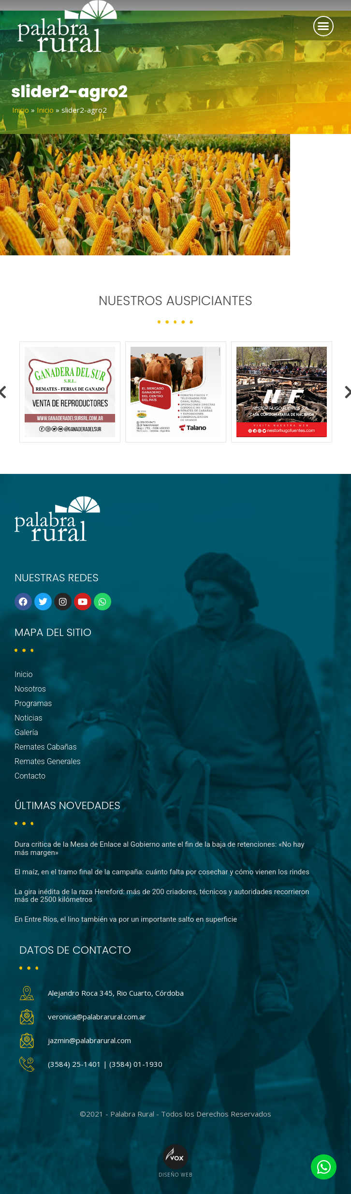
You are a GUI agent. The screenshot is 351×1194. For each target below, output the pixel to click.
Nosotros (30, 688)
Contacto (30, 776)
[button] (323, 26)
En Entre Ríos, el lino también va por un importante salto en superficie (126, 919)
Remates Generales (48, 761)
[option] (69, 391)
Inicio (20, 110)
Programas (33, 703)
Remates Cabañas (46, 747)
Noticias (29, 717)
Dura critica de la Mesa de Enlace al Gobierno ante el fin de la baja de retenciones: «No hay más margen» (160, 848)
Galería (26, 732)
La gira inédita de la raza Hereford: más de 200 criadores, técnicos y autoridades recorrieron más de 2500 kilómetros (162, 895)
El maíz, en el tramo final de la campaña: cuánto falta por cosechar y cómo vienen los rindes (162, 872)
